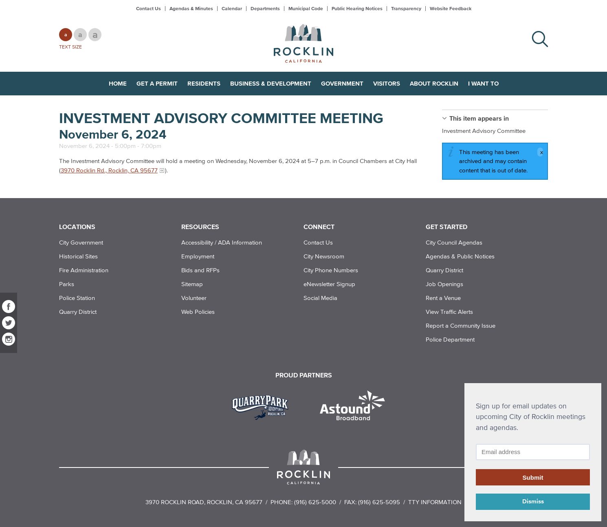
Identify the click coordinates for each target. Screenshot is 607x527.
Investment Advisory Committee (484, 130)
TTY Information (435, 501)
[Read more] (263, 406)
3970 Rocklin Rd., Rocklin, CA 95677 (109, 170)
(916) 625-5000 (315, 501)
